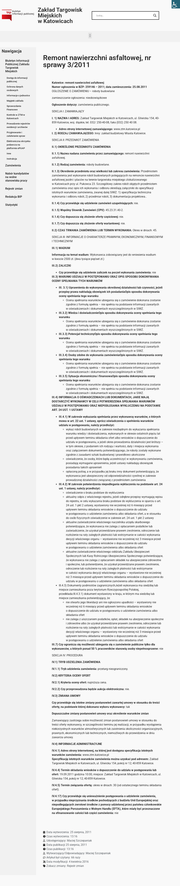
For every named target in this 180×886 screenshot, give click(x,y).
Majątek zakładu (15, 100)
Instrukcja (12, 158)
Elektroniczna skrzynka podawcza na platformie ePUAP (18, 145)
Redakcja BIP (13, 196)
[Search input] (124, 15)
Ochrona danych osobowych (15, 88)
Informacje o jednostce (18, 95)
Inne (9, 153)
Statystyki (11, 204)
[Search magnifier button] (154, 15)
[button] (90, 35)
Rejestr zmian (14, 188)
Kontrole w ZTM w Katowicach (16, 117)
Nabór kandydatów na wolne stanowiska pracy (17, 177)
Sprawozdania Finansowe (14, 108)
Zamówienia (13, 165)
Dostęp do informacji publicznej (17, 80)
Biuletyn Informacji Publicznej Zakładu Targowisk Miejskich (17, 66)
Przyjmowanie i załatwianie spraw (16, 134)
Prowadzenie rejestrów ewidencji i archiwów (18, 125)
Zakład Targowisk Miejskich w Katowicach (60, 15)
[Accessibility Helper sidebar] (176, 4)
